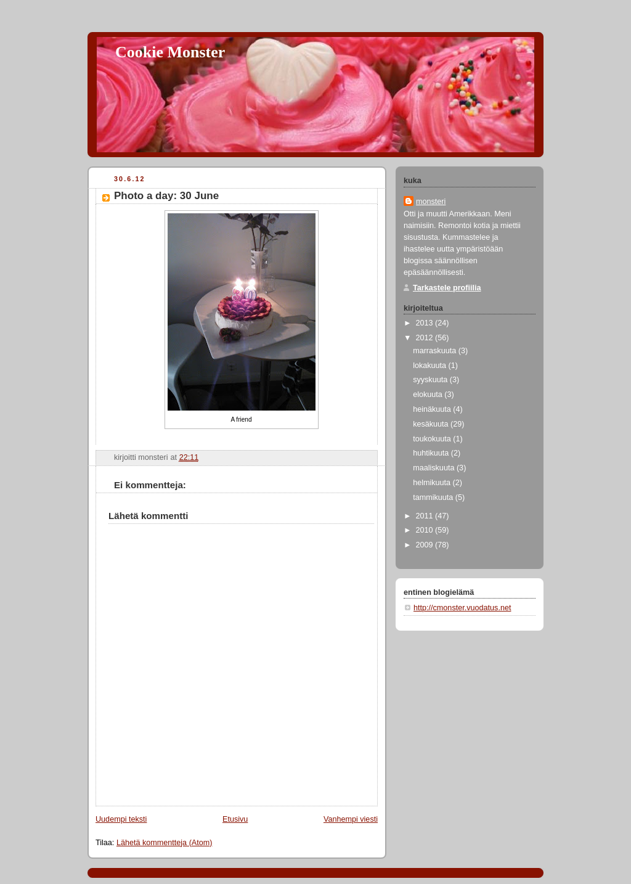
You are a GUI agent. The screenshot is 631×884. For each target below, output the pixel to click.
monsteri (431, 201)
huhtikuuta (432, 453)
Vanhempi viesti (351, 819)
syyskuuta (431, 379)
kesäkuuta (431, 424)
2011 (426, 516)
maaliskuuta (435, 468)
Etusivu (235, 819)
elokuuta (428, 394)
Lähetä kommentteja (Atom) (164, 842)
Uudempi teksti (121, 819)
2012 (426, 338)
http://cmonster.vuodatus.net (462, 608)
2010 (426, 530)
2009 (426, 545)
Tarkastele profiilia (447, 288)
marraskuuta (435, 350)
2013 (426, 323)
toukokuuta (433, 439)
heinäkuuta (433, 409)
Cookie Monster (170, 52)
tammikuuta (434, 497)
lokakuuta (430, 365)
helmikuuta (432, 482)
